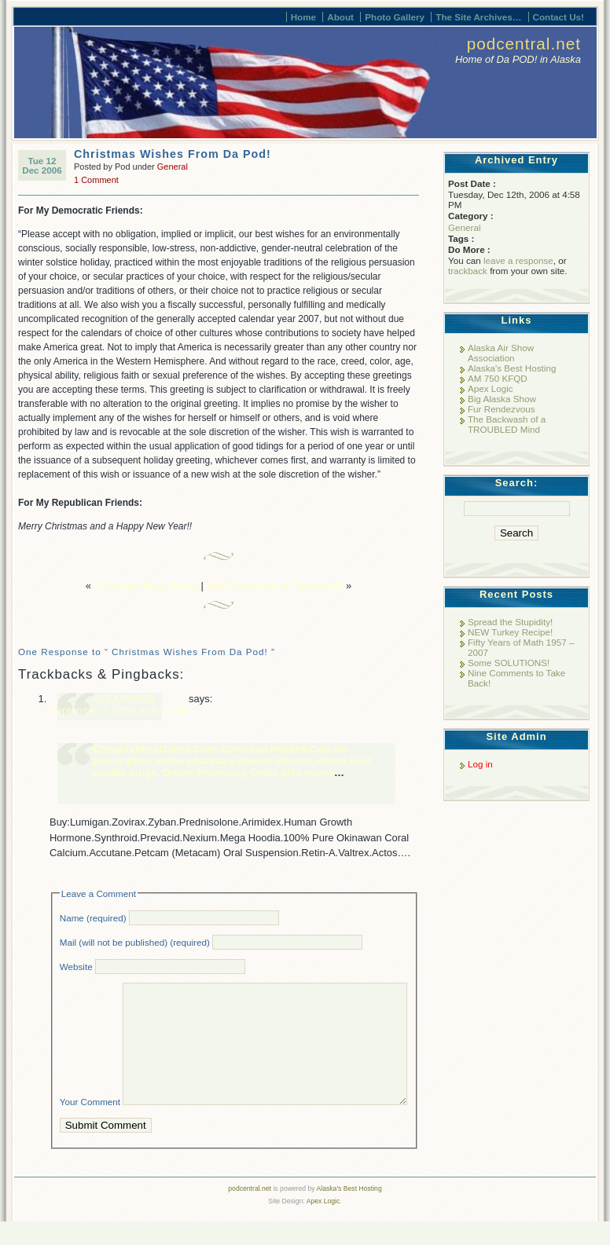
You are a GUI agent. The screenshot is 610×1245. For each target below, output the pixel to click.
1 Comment (96, 180)
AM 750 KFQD (497, 378)
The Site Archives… (478, 17)
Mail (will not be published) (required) (135, 942)
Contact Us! (558, 17)
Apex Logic (490, 388)
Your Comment (90, 1125)
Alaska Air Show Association (501, 352)
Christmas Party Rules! (146, 585)
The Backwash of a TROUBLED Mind (507, 424)
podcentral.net (524, 44)
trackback (467, 270)
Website (76, 966)
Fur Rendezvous (501, 409)
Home (303, 17)
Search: (516, 483)
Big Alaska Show (502, 399)
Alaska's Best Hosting (512, 368)
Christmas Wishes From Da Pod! (172, 154)
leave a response (518, 260)
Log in (480, 764)
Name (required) (93, 918)
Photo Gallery (394, 17)
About (340, 17)
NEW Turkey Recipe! (510, 632)
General (172, 166)
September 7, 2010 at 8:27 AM (119, 710)
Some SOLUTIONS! (508, 662)
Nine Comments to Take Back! (275, 585)
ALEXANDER (123, 699)
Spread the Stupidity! (510, 622)
